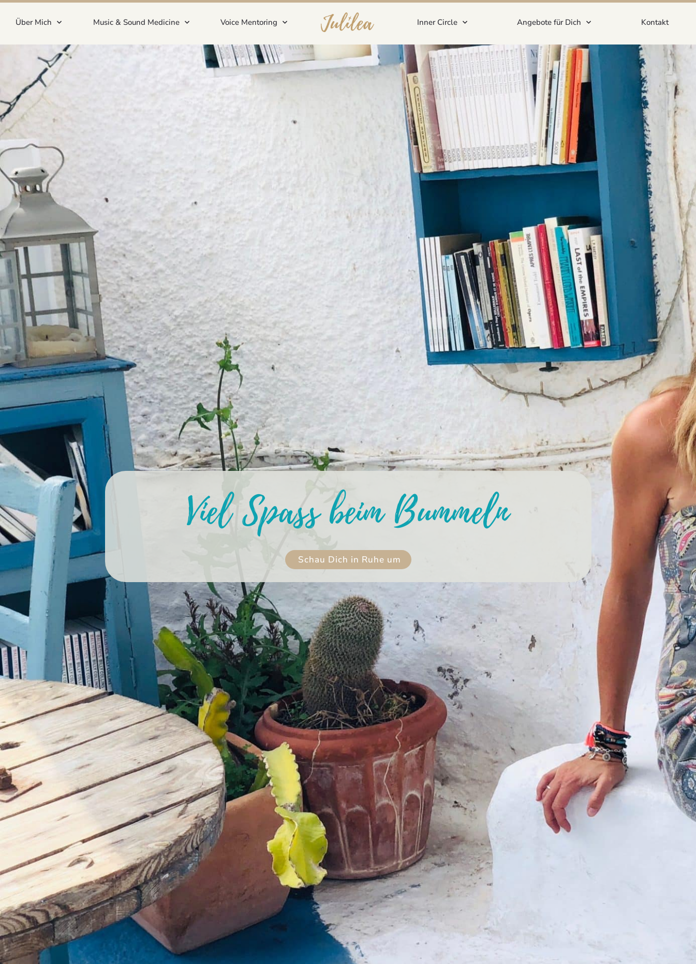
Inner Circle (442, 22)
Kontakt (655, 22)
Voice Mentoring (253, 22)
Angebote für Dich (554, 22)
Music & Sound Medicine (141, 22)
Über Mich (39, 22)
